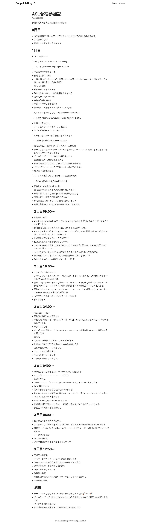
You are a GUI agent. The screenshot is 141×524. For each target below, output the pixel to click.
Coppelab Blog (24, 3)
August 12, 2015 (62, 67)
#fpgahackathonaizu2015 (69, 113)
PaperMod (83, 521)
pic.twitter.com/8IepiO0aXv (65, 176)
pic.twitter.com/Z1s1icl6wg (55, 61)
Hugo (77, 521)
